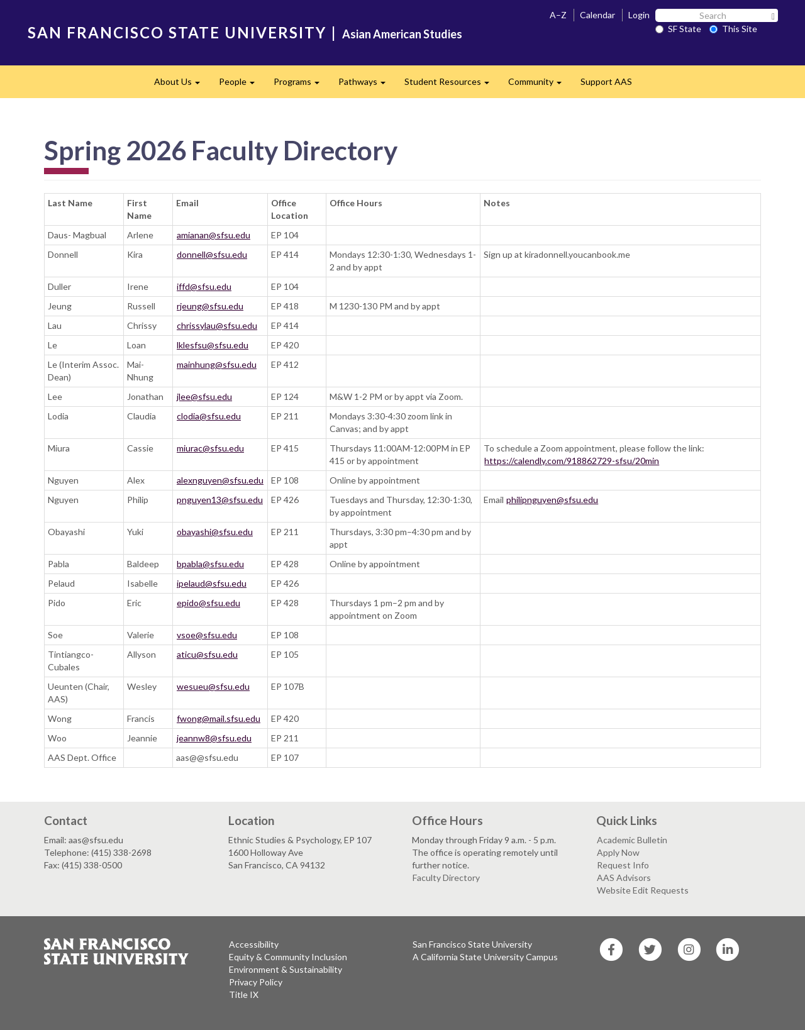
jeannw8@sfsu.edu (214, 738)
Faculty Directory (446, 877)
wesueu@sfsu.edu (213, 686)
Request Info (623, 865)
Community (539, 85)
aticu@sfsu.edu (207, 654)
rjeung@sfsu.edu (210, 306)
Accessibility (254, 944)
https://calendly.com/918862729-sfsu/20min (571, 460)
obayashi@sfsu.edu (215, 531)
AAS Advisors (624, 877)
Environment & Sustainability (285, 969)
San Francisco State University (472, 944)
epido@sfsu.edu (208, 602)
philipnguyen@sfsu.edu (552, 499)
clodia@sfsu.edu (209, 416)
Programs (301, 85)
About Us (181, 85)
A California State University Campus (485, 956)
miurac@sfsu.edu (210, 448)
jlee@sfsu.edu (204, 396)
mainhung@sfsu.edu (217, 364)
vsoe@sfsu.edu (207, 634)
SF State (678, 28)
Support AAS (606, 81)
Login (639, 14)
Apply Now (618, 852)
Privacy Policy (255, 982)
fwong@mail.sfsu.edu (218, 718)
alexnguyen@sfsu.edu (220, 480)
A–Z (558, 14)
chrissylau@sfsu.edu (217, 325)
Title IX (243, 994)
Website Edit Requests (643, 890)
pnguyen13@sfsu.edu (220, 499)
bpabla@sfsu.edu (210, 563)
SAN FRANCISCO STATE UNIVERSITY (177, 32)
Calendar (597, 14)
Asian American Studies (402, 34)
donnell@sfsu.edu (212, 254)
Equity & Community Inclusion (288, 956)
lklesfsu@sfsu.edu (212, 345)
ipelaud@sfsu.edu (212, 583)
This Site (733, 28)
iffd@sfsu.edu (204, 286)
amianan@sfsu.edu (213, 235)
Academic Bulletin (632, 839)
